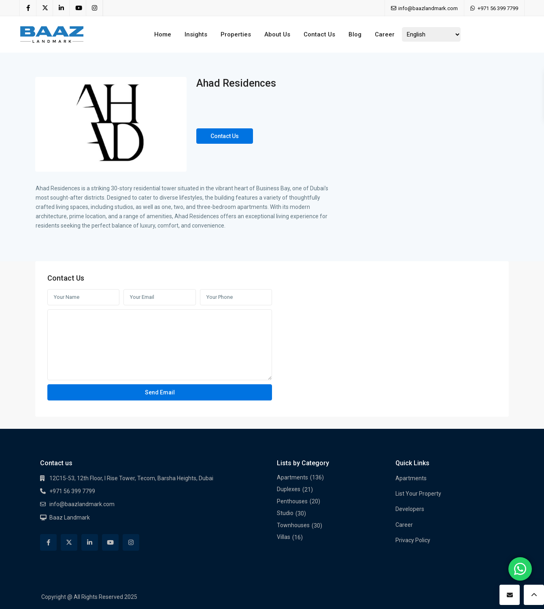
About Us (277, 34)
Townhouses (293, 525)
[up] (534, 595)
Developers (409, 509)
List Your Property (418, 493)
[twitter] (44, 8)
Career (385, 34)
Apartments (292, 477)
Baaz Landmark (69, 517)
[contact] (509, 595)
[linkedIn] (61, 8)
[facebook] (28, 8)
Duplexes (288, 489)
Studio (285, 513)
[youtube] (78, 8)
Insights (196, 34)
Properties (236, 34)
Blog (354, 34)
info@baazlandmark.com (82, 504)
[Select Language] (431, 34)
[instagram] (94, 8)
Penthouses (292, 501)
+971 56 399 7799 (498, 8)
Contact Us (319, 34)
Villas (283, 537)
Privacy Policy (412, 540)
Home (162, 34)
